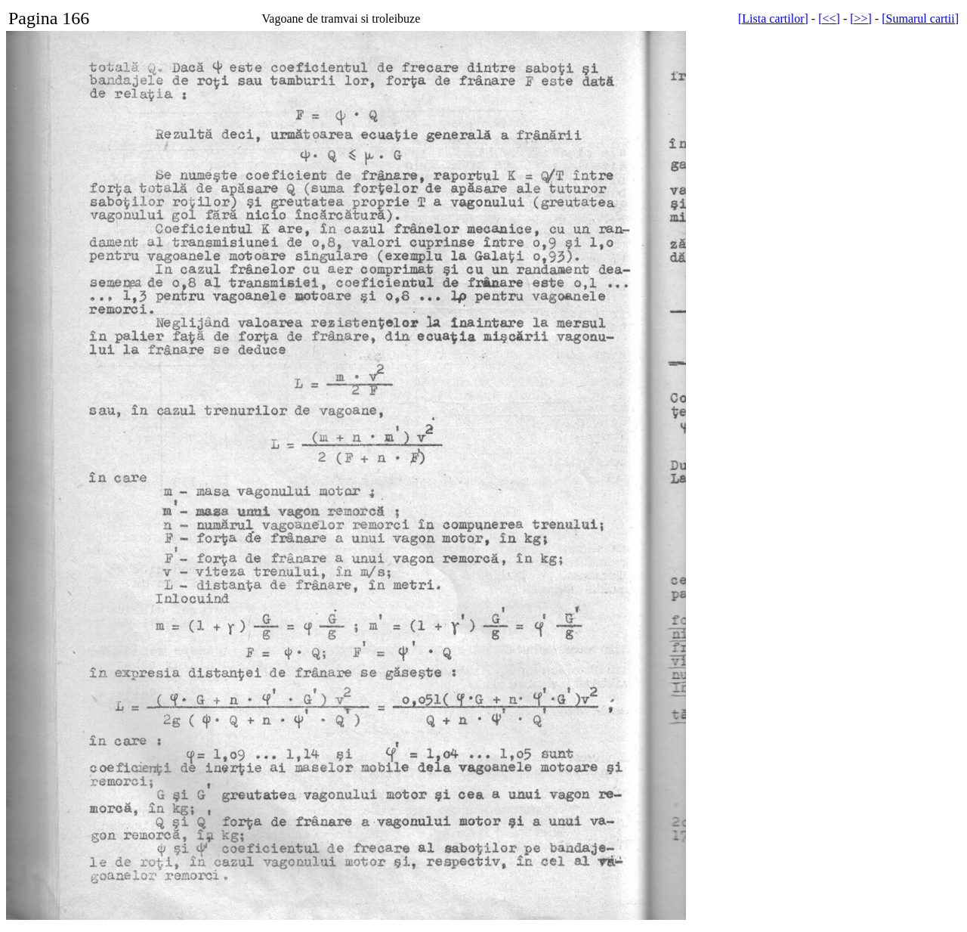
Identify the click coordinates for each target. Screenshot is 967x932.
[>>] (861, 18)
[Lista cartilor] (773, 18)
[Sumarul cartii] (920, 18)
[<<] (829, 18)
